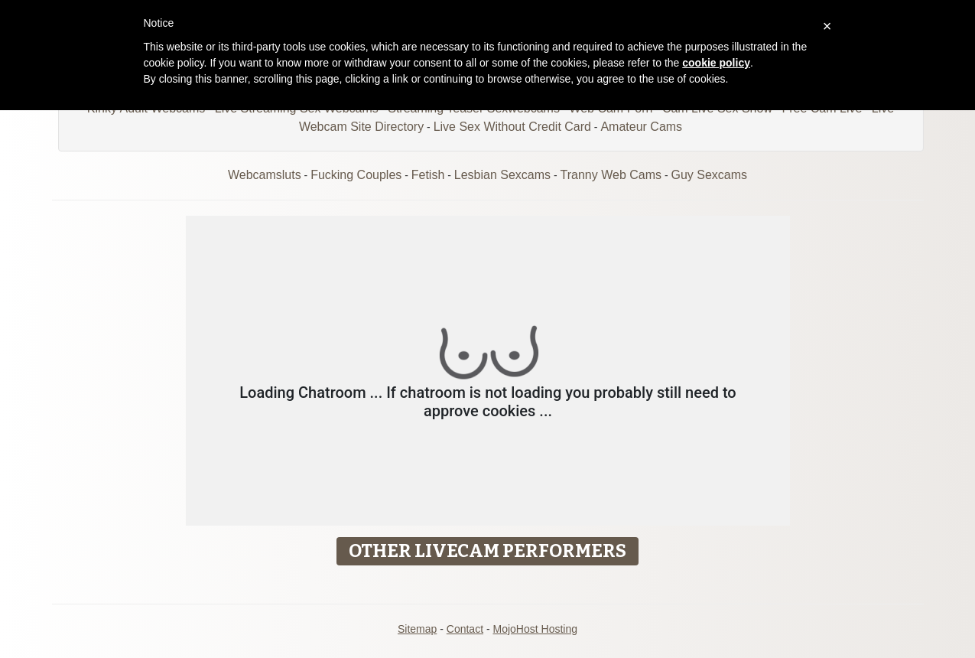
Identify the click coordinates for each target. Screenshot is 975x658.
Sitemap (417, 629)
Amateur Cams (641, 126)
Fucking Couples (355, 174)
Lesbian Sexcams (502, 174)
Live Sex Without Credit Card (512, 126)
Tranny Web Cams (611, 174)
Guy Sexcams (709, 174)
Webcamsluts (264, 174)
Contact (465, 629)
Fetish (428, 174)
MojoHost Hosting (535, 629)
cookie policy (716, 63)
